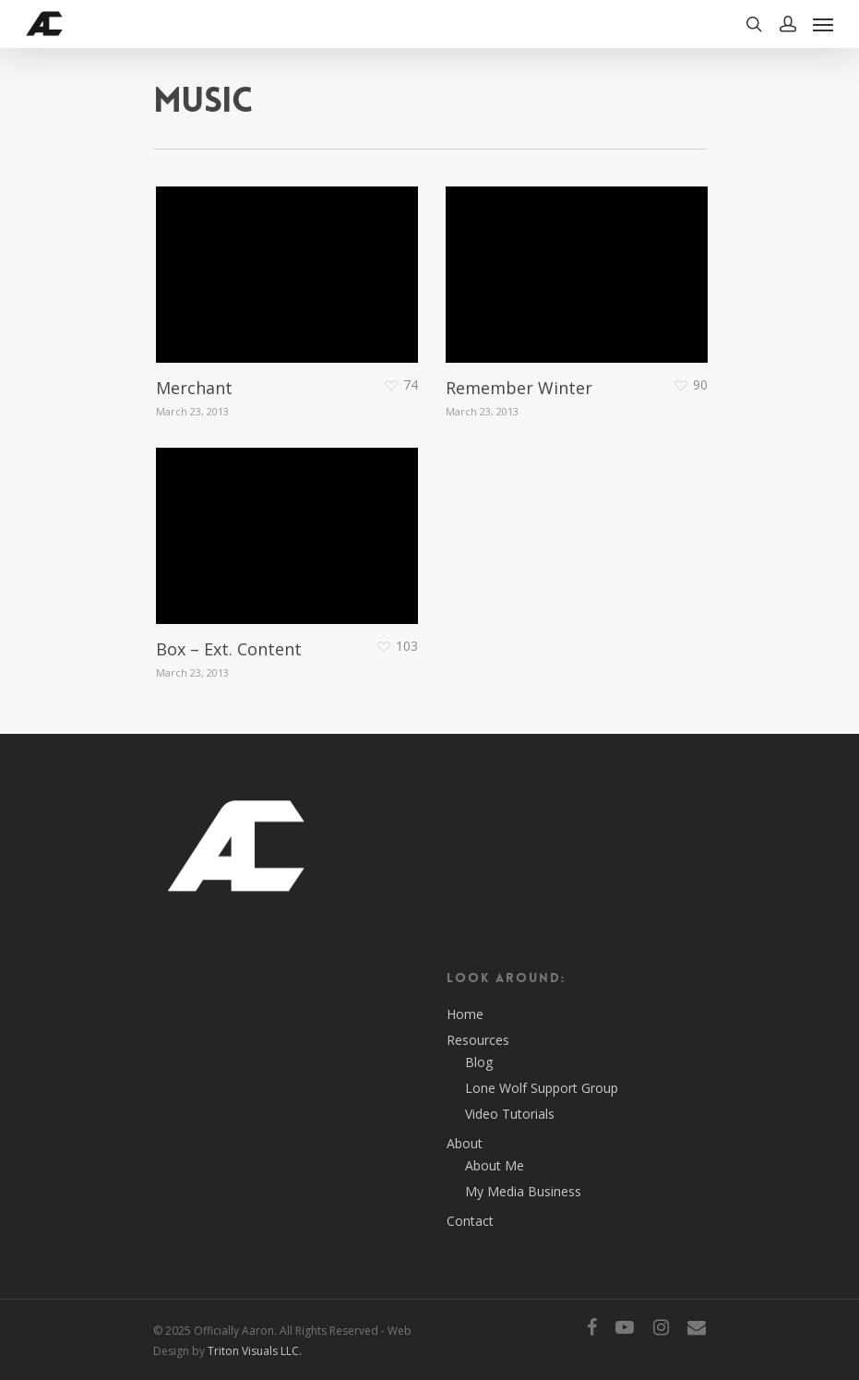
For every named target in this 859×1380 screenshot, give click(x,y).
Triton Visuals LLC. (255, 1351)
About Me (494, 1165)
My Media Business (523, 1191)
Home (465, 1014)
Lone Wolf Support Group (541, 1088)
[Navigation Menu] (823, 24)
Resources (478, 1040)
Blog (479, 1062)
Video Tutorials (510, 1113)
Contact (470, 1221)
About (465, 1143)
